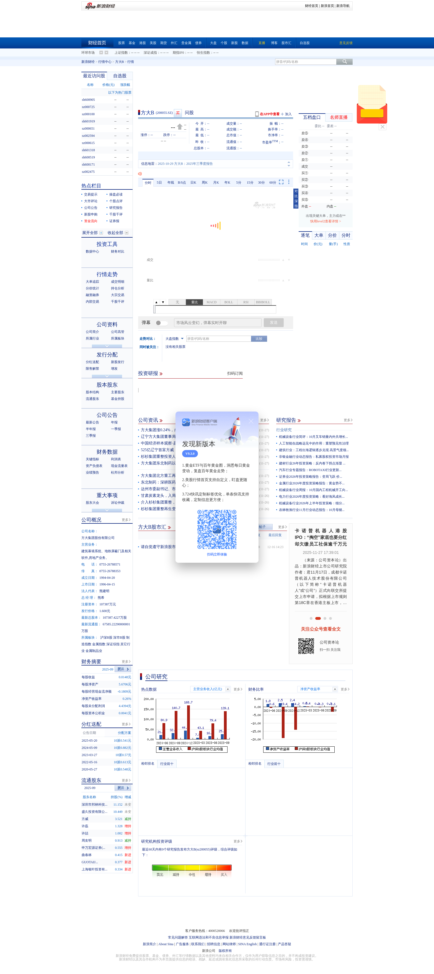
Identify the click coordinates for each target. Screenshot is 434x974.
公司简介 (92, 332)
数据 (245, 43)
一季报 (116, 429)
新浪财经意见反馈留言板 (247, 937)
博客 (274, 43)
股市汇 (286, 43)
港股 (142, 43)
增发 (114, 369)
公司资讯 (148, 420)
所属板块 (117, 338)
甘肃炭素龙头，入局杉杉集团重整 (170, 496)
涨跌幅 (125, 85)
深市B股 (119, 637)
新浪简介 (149, 944)
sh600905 (88, 100)
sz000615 (88, 143)
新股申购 (90, 214)
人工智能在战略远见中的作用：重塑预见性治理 (314, 443)
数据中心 (92, 251)
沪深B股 (106, 637)
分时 (148, 183)
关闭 (382, 127)
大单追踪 (92, 282)
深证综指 (113, 644)
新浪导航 (343, 6)
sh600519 (88, 157)
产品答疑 (284, 944)
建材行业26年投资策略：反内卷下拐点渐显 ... (312, 463)
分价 (332, 235)
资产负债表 (94, 466)
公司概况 (91, 520)
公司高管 (117, 332)
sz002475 (88, 172)
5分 (238, 182)
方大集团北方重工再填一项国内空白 (172, 476)
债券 (198, 43)
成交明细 (117, 282)
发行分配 (107, 355)
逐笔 (305, 235)
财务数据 (107, 452)
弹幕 (146, 322)
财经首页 (311, 6)
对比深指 (296, 198)
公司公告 (90, 208)
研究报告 (286, 420)
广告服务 (182, 944)
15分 (250, 182)
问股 (189, 112)
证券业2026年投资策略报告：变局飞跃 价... (310, 477)
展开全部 (90, 233)
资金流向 (90, 221)
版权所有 (225, 951)
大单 (318, 235)
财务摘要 (91, 661)
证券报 (114, 221)
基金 (132, 43)
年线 (170, 182)
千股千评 (116, 214)
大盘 (213, 43)
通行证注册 (267, 944)
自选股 (305, 43)
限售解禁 (92, 369)
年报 (114, 422)
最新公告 (92, 422)
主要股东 (117, 392)
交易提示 (90, 194)
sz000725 (88, 107)
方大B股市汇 (152, 527)
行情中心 (105, 62)
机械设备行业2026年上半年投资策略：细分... (312, 503)
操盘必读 (116, 194)
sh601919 (88, 121)
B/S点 (182, 182)
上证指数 (121, 53)
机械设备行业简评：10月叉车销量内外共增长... (313, 437)
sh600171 (88, 164)
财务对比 (117, 251)
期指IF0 (178, 53)
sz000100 (88, 114)
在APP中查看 (270, 114)
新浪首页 (327, 6)
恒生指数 (203, 53)
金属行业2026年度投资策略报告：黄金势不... (312, 483)
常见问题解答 (178, 937)
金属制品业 (94, 651)
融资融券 (92, 295)
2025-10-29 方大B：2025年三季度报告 (185, 164)
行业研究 (284, 430)
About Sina (165, 944)
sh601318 (88, 150)
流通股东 (92, 399)
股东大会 (92, 503)
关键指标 (92, 459)
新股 (234, 43)
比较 (259, 339)
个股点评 (116, 201)
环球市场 (88, 53)
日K (193, 182)
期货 (163, 43)
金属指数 (98, 644)
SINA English (247, 944)
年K (227, 182)
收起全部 (115, 233)
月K (216, 182)
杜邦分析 (117, 472)
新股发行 (117, 362)
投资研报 (148, 373)
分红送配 (92, 362)
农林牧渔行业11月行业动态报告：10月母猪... (312, 510)
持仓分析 (117, 288)
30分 (261, 182)
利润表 (116, 459)
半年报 (91, 429)
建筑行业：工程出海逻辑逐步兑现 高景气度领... (314, 450)
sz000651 (88, 128)
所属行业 (92, 338)
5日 (159, 182)
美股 (153, 43)
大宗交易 (117, 295)
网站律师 (229, 944)
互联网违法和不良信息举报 (209, 937)
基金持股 (117, 399)
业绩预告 (92, 472)
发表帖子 (259, 527)
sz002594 (88, 136)
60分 (273, 182)
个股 (224, 43)
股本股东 (107, 385)
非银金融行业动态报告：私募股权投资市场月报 (314, 457)
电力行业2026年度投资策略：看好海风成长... (312, 496)
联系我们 (198, 944)
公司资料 (107, 324)
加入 (288, 114)
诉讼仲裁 (117, 503)
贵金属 (186, 43)
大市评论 (90, 201)
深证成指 (150, 53)
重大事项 (107, 495)
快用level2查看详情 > (325, 221)
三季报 (91, 436)
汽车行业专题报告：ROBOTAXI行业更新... (310, 470)
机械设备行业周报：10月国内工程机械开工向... (313, 490)
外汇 (174, 43)
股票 (121, 43)
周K (205, 182)
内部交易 (92, 302)
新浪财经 (88, 62)
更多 (263, 420)
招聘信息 (213, 944)
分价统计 (92, 288)
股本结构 (92, 392)
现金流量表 (119, 466)
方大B (119, 62)
